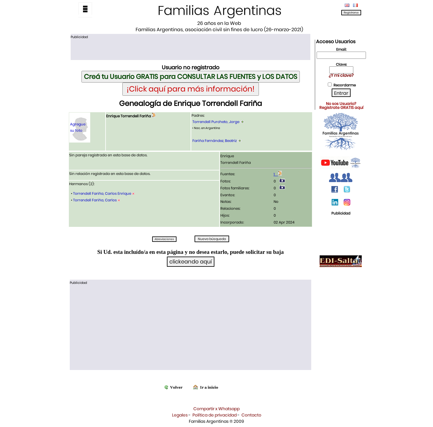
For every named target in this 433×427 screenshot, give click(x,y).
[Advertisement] (190, 49)
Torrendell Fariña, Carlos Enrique (102, 193)
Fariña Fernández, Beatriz (214, 140)
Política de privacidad (214, 415)
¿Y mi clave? (341, 75)
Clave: (341, 64)
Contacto (251, 415)
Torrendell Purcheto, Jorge (215, 121)
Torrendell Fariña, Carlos (95, 200)
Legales (180, 415)
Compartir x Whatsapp (216, 409)
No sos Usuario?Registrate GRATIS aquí (341, 105)
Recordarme (344, 85)
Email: (341, 49)
